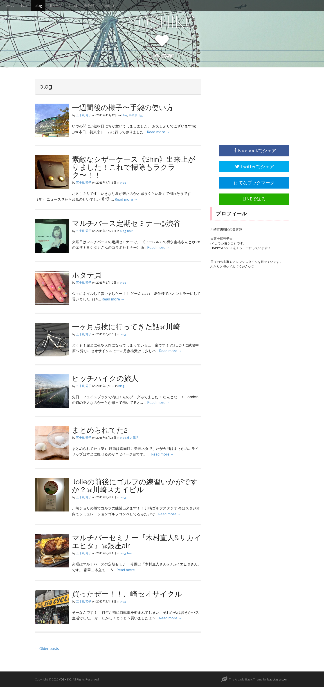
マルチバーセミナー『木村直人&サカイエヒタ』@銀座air (136, 542)
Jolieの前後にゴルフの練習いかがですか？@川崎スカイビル (135, 486)
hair (24, 5)
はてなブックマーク (254, 183)
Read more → (158, 131)
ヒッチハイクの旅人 (105, 378)
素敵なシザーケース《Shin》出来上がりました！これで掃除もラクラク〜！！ (133, 167)
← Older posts (47, 648)
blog (38, 5)
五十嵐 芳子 (83, 115)
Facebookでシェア (254, 150)
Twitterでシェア (254, 166)
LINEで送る (254, 199)
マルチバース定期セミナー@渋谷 (126, 223)
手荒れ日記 (136, 115)
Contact (107, 5)
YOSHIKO (162, 22)
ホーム (8, 5)
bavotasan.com (277, 679)
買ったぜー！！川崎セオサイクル (127, 594)
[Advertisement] (244, 107)
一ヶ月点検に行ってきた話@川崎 (126, 326)
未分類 (89, 5)
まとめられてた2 (100, 430)
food (73, 5)
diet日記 (55, 5)
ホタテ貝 (86, 275)
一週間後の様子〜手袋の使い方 (122, 107)
